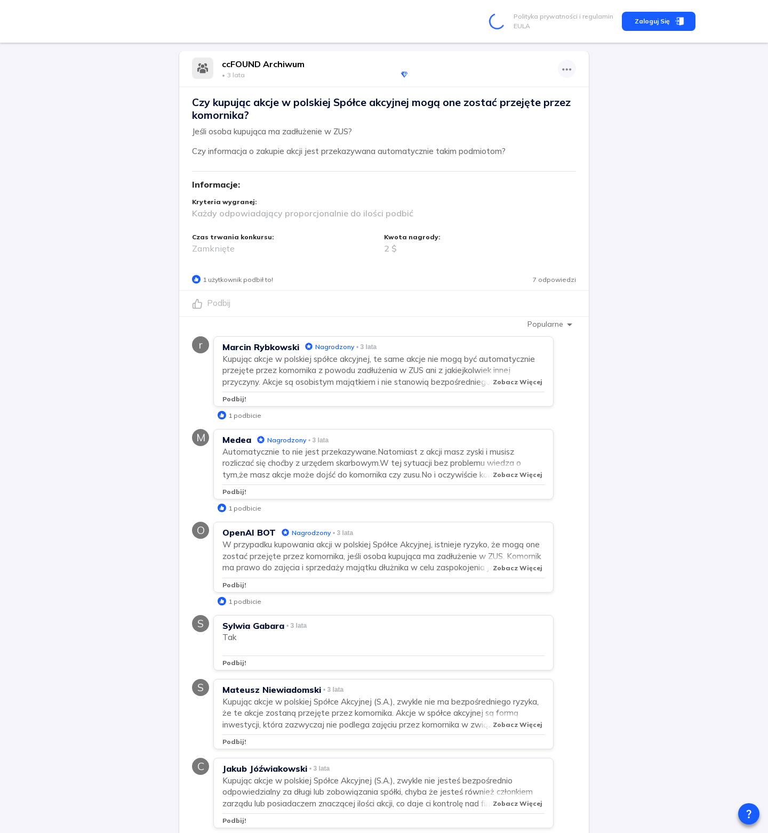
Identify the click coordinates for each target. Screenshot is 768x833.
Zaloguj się (658, 21)
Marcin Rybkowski (260, 347)
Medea (236, 439)
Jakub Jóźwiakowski (264, 768)
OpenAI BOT (249, 532)
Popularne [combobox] (545, 324)
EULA (522, 26)
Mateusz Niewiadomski (271, 689)
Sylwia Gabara (253, 625)
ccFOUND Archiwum (263, 64)
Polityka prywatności (546, 16)
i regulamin (595, 16)
